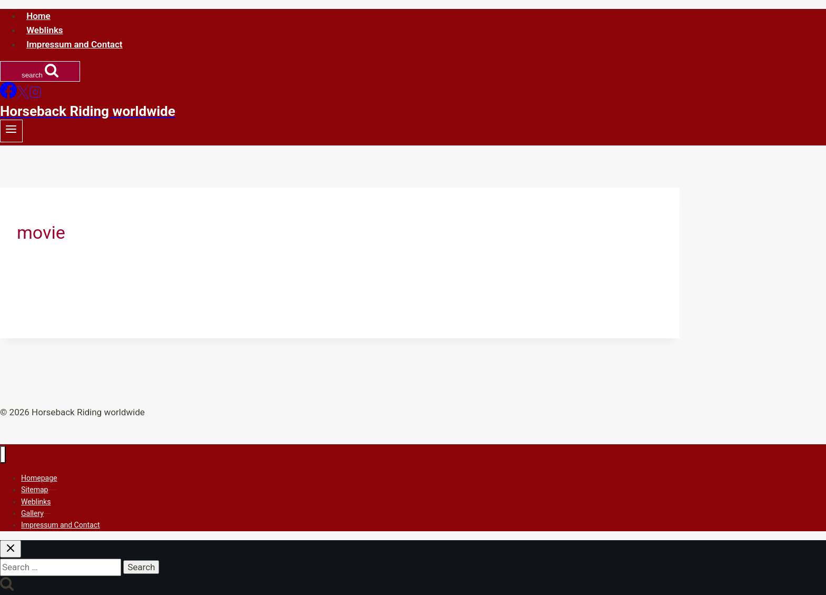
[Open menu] (11, 131)
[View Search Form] (40, 71)
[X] (23, 95)
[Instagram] (35, 95)
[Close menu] (3, 454)
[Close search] (10, 549)
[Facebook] (8, 95)
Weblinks (44, 30)
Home (38, 16)
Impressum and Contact (74, 44)
